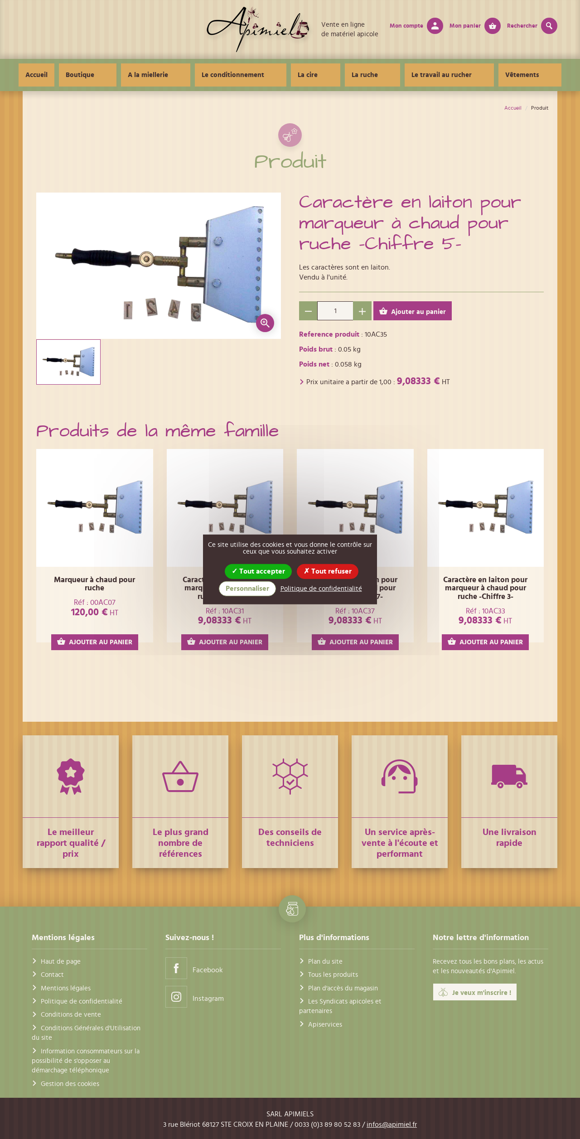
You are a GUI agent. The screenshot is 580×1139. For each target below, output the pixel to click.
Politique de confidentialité (81, 1001)
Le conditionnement (256, 75)
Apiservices (325, 1024)
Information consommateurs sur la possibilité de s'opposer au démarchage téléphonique (86, 1061)
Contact (52, 974)
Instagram (194, 996)
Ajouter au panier (412, 311)
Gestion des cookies (70, 1084)
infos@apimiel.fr (392, 1124)
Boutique (134, 75)
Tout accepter (258, 571)
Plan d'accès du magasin (343, 988)
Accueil (91, 75)
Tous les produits (333, 974)
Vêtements (484, 75)
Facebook (194, 968)
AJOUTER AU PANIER (94, 642)
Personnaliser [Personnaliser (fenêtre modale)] (247, 588)
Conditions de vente (71, 1014)
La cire (316, 75)
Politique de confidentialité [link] (321, 588)
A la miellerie (187, 75)
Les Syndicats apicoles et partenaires (340, 1006)
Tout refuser (328, 571)
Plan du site (325, 961)
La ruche (357, 75)
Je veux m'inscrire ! (475, 992)
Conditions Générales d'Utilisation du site (86, 1033)
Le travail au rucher (418, 75)
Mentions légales (66, 988)
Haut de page (61, 961)
